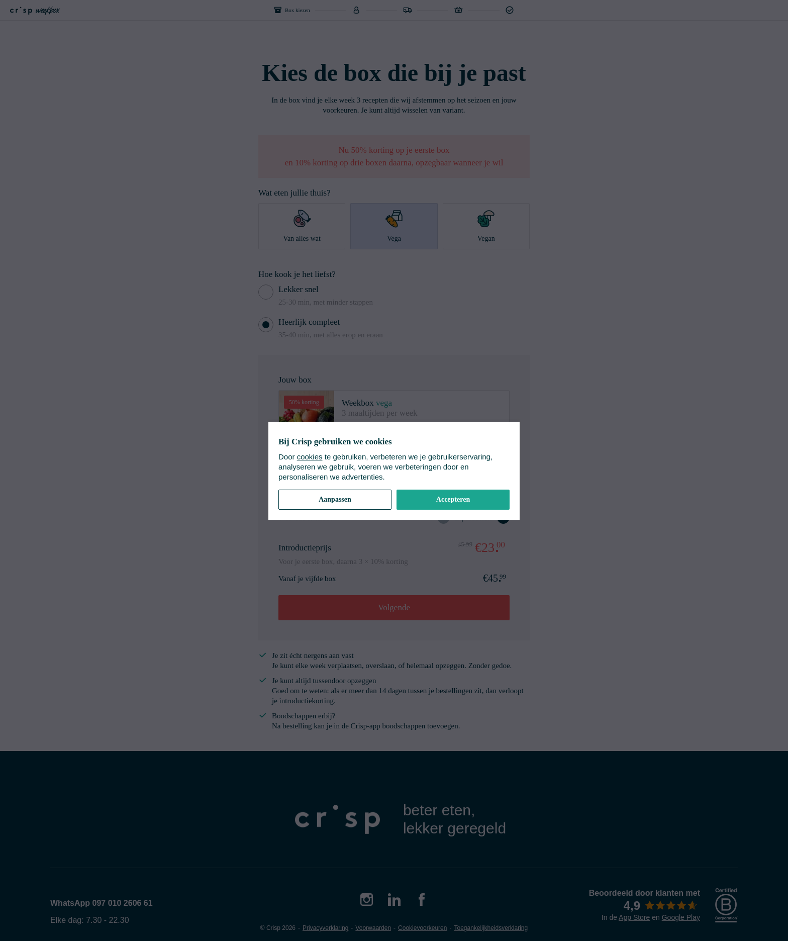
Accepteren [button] (453, 499)
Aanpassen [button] (335, 499)
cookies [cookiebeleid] (310, 456)
